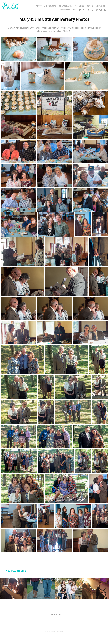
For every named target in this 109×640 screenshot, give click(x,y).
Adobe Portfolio (58, 631)
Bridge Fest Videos (68, 9)
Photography (65, 6)
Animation (100, 6)
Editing (90, 6)
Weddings (79, 6)
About (38, 6)
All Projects (50, 6)
